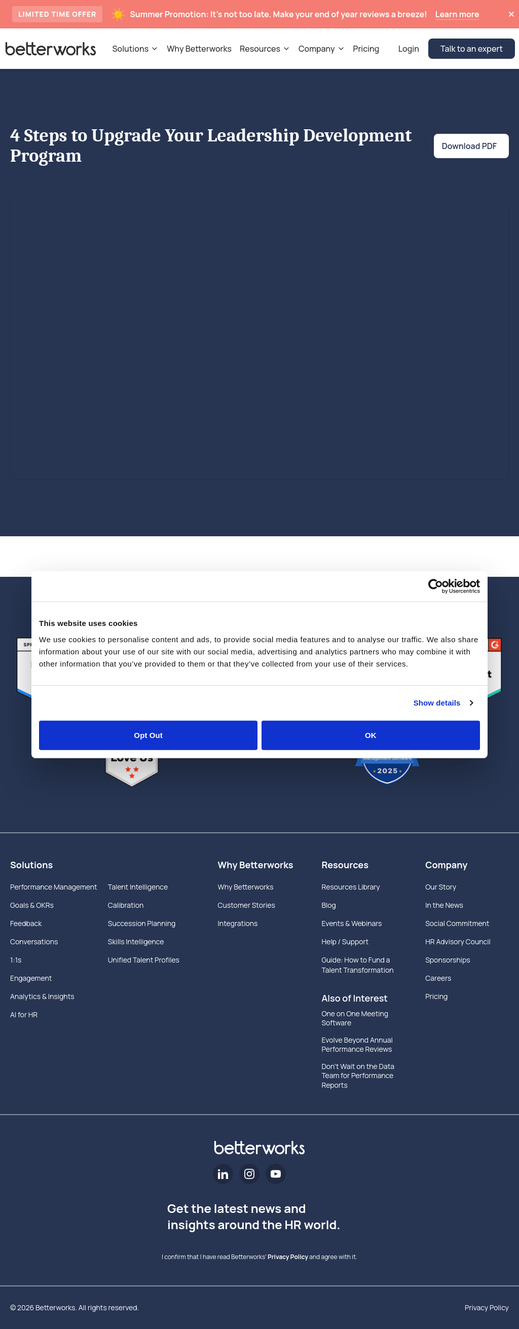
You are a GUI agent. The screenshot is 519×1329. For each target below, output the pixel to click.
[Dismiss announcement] (511, 14)
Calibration (126, 905)
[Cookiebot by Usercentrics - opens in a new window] (435, 586)
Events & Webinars (351, 923)
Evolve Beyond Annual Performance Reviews (356, 1045)
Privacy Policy (288, 1256)
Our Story (440, 887)
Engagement (31, 978)
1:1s (15, 960)
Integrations (238, 923)
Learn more (457, 14)
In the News (444, 905)
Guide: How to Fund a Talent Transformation (357, 965)
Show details (437, 702)
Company (446, 865)
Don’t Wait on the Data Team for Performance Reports (357, 1075)
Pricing (436, 996)
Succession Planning (142, 923)
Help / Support (344, 941)
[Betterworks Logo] (50, 49)
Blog (328, 905)
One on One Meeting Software (354, 1018)
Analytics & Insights (42, 996)
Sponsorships (447, 960)
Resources (344, 865)
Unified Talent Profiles (143, 960)
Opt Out (148, 734)
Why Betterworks (255, 865)
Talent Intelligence (138, 887)
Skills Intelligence (136, 941)
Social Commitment (457, 923)
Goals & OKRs (32, 905)
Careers (438, 978)
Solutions (31, 865)
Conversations (34, 941)
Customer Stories (246, 905)
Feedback (26, 923)
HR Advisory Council (458, 941)
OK (371, 734)
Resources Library (350, 887)
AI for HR (24, 1014)
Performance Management (53, 887)
